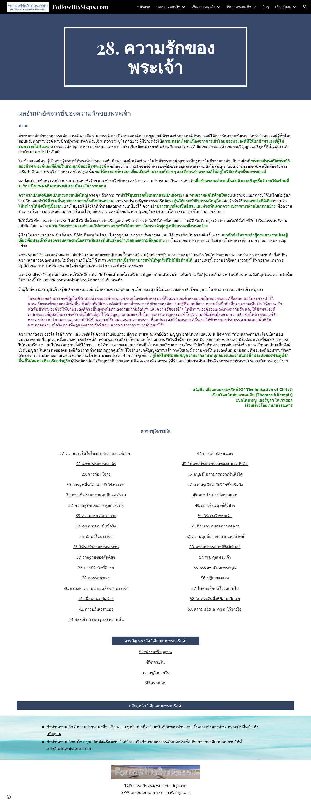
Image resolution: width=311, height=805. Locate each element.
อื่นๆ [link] (265, 6)
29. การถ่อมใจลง (96, 474)
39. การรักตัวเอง (96, 578)
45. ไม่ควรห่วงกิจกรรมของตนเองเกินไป (215, 463)
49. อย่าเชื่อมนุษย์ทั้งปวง (215, 505)
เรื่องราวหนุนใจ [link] (204, 6)
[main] (155, 57)
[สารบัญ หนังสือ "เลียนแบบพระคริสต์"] (155, 640)
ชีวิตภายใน (155, 662)
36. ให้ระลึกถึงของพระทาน (96, 546)
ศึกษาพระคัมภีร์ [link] (239, 6)
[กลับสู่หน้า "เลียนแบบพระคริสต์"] (155, 705)
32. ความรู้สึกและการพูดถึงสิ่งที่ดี (96, 505)
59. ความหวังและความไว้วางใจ (215, 609)
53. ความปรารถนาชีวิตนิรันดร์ (215, 546)
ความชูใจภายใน (155, 672)
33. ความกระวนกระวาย (96, 515)
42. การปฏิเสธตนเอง (96, 609)
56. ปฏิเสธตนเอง (215, 578)
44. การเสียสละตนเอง (215, 453)
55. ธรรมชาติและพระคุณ (215, 567)
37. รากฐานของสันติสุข (96, 557)
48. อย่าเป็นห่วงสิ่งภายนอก (215, 495)
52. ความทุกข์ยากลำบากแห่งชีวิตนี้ (215, 536)
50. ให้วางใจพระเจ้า (215, 515)
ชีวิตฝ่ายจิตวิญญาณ (155, 651)
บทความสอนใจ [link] (168, 6)
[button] (305, 7)
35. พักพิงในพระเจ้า (96, 536)
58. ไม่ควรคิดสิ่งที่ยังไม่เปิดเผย (215, 598)
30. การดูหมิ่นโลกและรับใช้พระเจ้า (96, 484)
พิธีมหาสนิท (155, 683)
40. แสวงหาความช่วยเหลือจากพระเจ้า (96, 588)
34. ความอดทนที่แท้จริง (96, 526)
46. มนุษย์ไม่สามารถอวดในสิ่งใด (215, 474)
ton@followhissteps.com (69, 748)
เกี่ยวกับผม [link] (283, 6)
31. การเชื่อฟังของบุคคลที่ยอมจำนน (96, 495)
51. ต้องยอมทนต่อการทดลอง (215, 526)
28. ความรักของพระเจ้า (96, 463)
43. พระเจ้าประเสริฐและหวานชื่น (96, 619)
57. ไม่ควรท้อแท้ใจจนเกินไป (215, 588)
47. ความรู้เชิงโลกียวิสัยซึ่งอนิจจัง (215, 484)
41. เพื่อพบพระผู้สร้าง (96, 598)
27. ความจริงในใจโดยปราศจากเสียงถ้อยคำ (96, 453)
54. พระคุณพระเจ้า (215, 557)
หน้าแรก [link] (143, 6)
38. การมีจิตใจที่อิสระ (96, 567)
